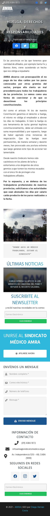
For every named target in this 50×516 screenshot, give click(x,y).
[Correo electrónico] (25, 383)
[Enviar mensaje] (25, 421)
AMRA (18, 507)
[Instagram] (41, 3)
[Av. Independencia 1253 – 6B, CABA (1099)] (7, 456)
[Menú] (46, 9)
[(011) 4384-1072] (17, 443)
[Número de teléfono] (25, 391)
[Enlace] (7, 9)
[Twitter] (45, 3)
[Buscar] (37, 9)
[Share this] (17, 45)
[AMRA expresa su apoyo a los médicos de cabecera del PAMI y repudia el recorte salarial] (25, 280)
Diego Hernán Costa (33, 509)
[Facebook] (36, 3)
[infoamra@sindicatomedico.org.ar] (8, 449)
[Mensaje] (25, 406)
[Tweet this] (25, 45)
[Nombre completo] (25, 374)
